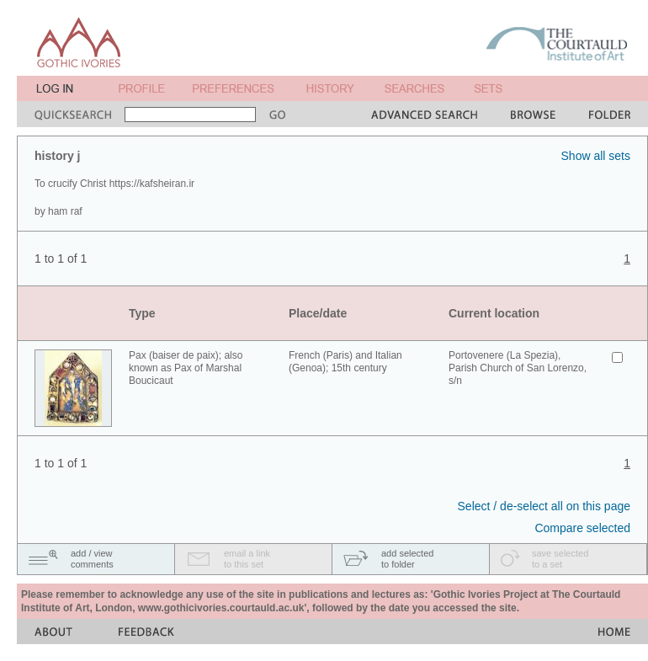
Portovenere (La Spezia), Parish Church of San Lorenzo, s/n (518, 367)
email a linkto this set (247, 558)
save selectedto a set (560, 558)
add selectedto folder (407, 558)
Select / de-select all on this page (544, 506)
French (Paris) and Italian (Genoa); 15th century (345, 361)
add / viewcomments (92, 558)
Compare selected (582, 528)
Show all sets (595, 156)
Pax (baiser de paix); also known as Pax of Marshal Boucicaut (185, 367)
